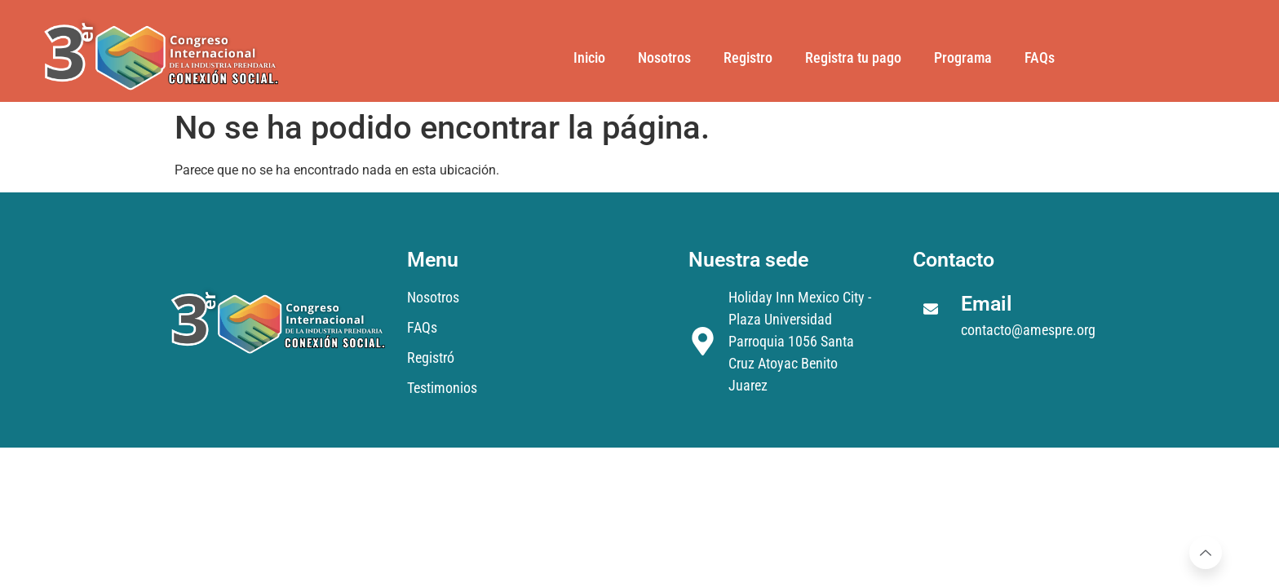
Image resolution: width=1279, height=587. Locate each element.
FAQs (1040, 57)
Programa (963, 57)
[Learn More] (1205, 552)
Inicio (589, 57)
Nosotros (664, 57)
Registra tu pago (853, 57)
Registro (748, 57)
